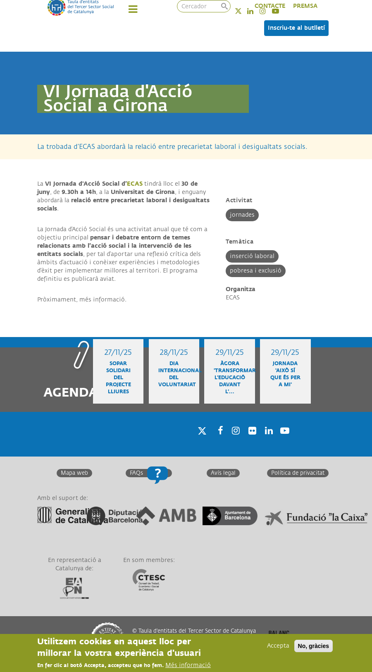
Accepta (278, 646)
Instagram (234, 441)
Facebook (217, 441)
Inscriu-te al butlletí (296, 27)
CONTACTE (270, 6)
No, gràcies (313, 646)
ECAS (135, 183)
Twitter (244, 11)
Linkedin (255, 11)
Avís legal (223, 473)
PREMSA (305, 6)
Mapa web (74, 473)
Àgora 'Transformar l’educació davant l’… (235, 378)
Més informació (188, 665)
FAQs (136, 473)
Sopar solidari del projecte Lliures (118, 378)
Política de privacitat (297, 473)
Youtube (284, 441)
